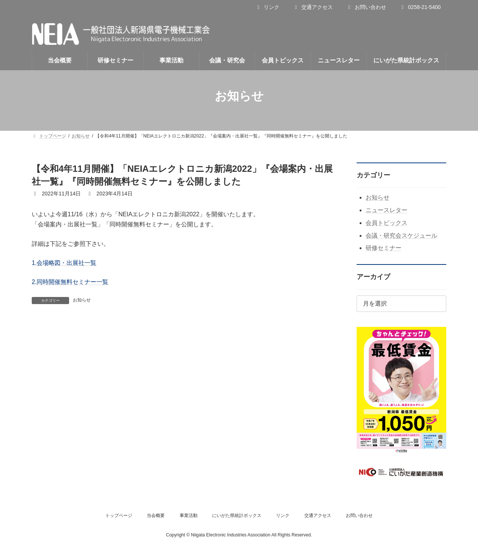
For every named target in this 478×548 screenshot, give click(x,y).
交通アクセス (313, 7)
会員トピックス (386, 223)
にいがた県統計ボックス (236, 515)
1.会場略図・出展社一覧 (64, 263)
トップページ (118, 515)
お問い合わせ (366, 7)
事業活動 (189, 515)
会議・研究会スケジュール (401, 235)
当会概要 (156, 515)
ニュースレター (386, 210)
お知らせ (82, 300)
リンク (267, 7)
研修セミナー (383, 248)
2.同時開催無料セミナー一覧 (70, 282)
